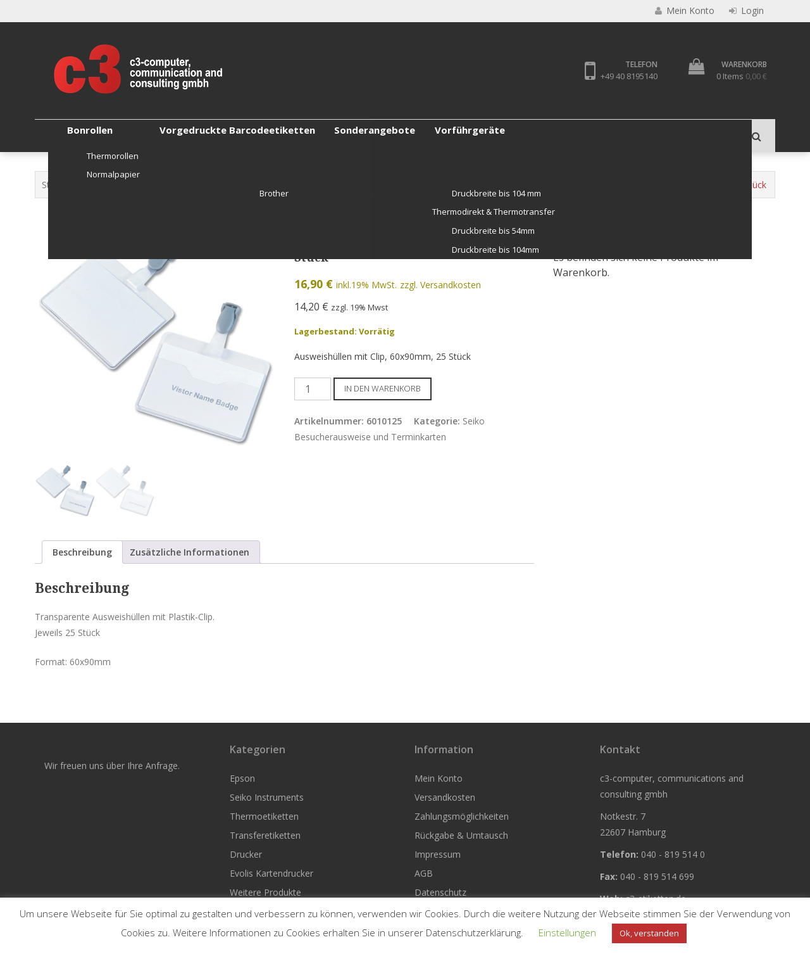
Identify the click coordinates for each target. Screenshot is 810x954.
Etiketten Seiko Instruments (227, 185)
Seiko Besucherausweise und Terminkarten (483, 185)
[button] (253, 242)
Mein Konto (438, 778)
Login (746, 11)
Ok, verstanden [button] (649, 933)
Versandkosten (444, 797)
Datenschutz (440, 892)
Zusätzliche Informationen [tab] (189, 552)
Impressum (437, 854)
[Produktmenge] (312, 389)
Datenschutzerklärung (473, 932)
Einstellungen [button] (567, 932)
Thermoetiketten (231, 135)
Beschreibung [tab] (82, 552)
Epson (60, 135)
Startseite (61, 185)
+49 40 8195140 (628, 76)
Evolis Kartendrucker (487, 135)
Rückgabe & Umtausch (461, 835)
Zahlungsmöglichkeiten (461, 816)
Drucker (404, 135)
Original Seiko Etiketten (339, 185)
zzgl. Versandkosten (440, 285)
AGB (423, 873)
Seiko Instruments (135, 135)
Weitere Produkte (590, 135)
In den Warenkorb (382, 388)
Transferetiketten (327, 135)
